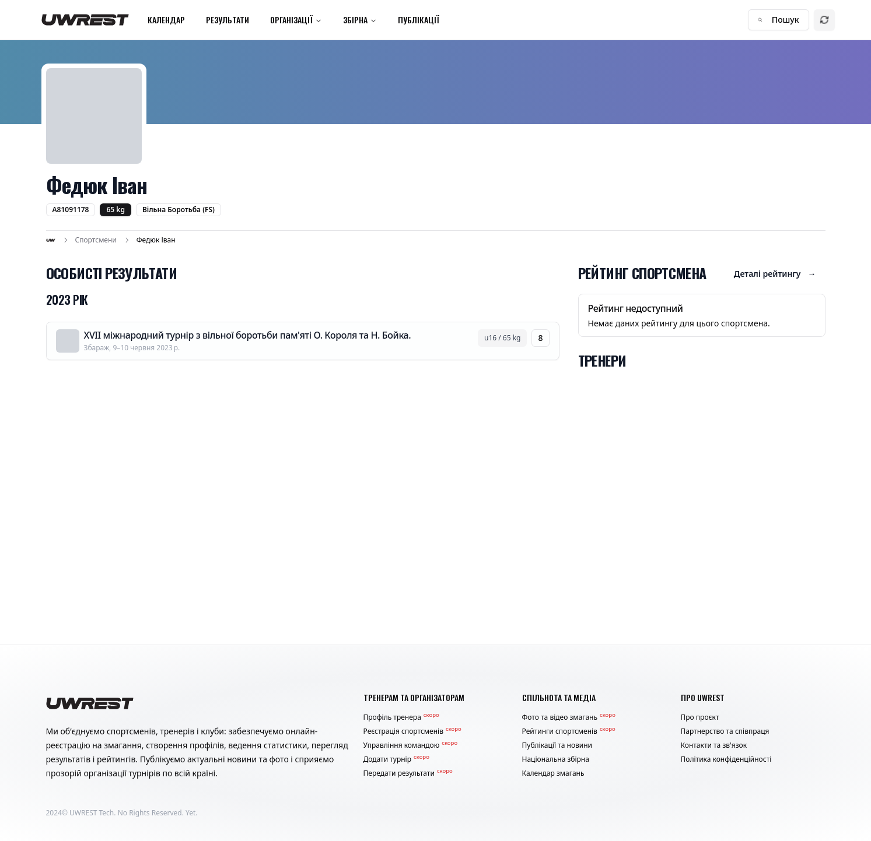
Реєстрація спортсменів (412, 731)
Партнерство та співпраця (725, 731)
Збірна (360, 19)
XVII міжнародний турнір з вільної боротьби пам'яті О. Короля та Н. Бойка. (247, 335)
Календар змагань (553, 773)
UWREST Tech (91, 813)
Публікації (418, 19)
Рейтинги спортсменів (568, 731)
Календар (166, 19)
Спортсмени (96, 240)
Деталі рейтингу (775, 274)
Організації (296, 19)
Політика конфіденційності (726, 759)
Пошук (778, 19)
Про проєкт (700, 717)
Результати (227, 19)
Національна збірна (555, 759)
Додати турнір (396, 759)
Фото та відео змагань (568, 717)
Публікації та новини (557, 745)
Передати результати (408, 773)
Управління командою (410, 745)
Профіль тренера (401, 717)
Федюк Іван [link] (156, 240)
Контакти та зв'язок (714, 745)
